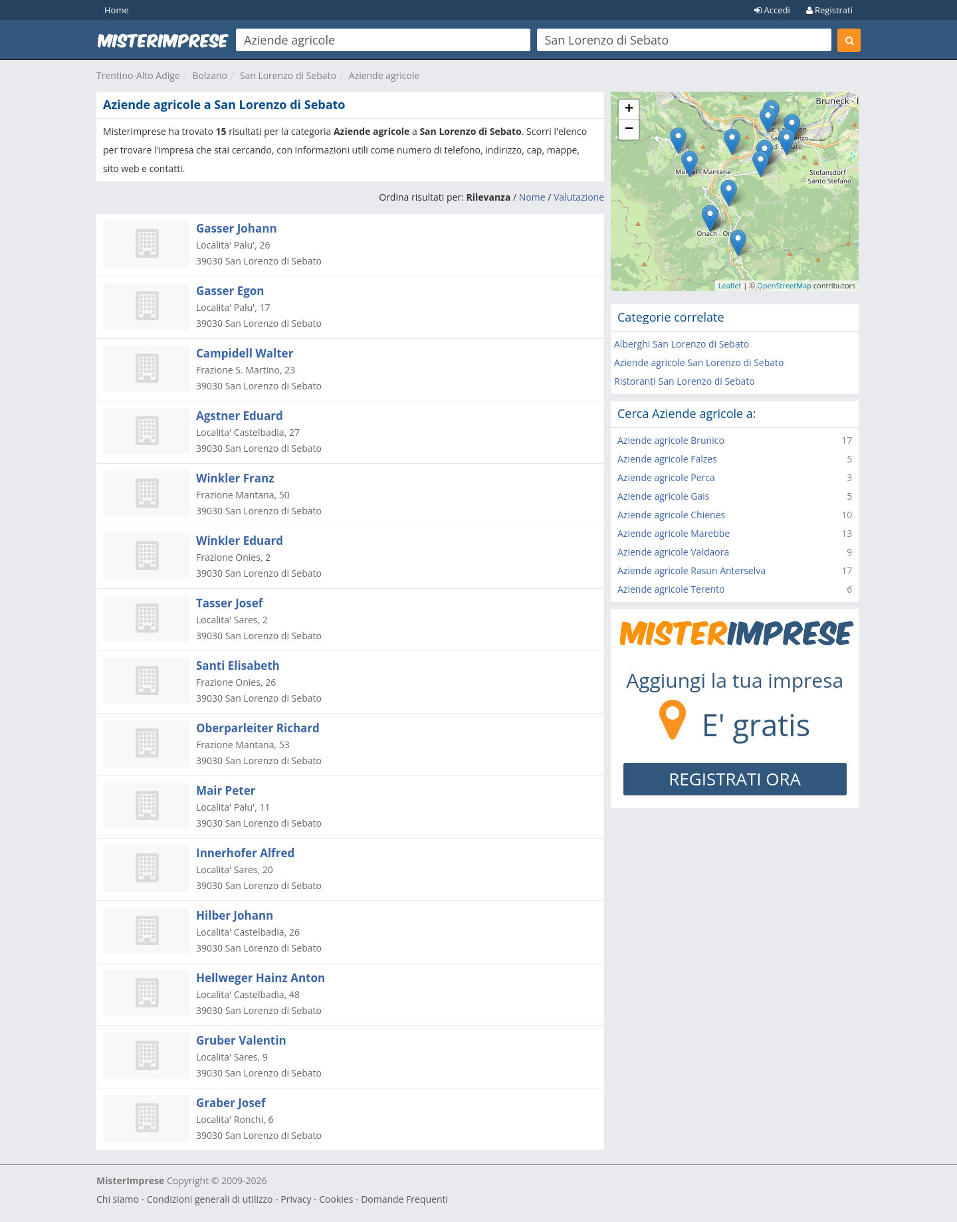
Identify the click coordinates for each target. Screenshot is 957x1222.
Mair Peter (225, 790)
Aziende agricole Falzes (667, 459)
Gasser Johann (236, 228)
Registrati (829, 10)
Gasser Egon (230, 290)
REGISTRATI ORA (735, 779)
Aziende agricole (384, 75)
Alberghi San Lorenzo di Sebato (681, 344)
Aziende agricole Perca (666, 477)
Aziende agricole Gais (663, 496)
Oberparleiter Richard (258, 728)
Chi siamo (117, 1199)
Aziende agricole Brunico (670, 440)
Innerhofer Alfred (245, 853)
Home (116, 10)
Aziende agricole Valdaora (673, 552)
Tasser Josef (229, 603)
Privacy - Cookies (316, 1199)
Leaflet (730, 285)
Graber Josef (230, 1102)
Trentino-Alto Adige (138, 75)
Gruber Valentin (241, 1040)
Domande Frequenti (404, 1199)
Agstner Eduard (239, 415)
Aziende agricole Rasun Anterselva (691, 570)
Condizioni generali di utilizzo (210, 1199)
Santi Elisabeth (238, 665)
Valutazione (579, 197)
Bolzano (210, 75)
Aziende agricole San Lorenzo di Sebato (699, 362)
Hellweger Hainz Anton (260, 977)
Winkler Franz (235, 478)
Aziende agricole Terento (670, 589)
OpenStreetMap (784, 285)
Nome (532, 197)
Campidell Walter (244, 353)
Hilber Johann (234, 915)
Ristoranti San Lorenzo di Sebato (684, 381)
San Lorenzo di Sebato (288, 75)
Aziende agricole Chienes (671, 514)
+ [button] (629, 110)
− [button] (629, 130)
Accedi (772, 10)
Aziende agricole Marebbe (673, 533)
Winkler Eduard (239, 540)
